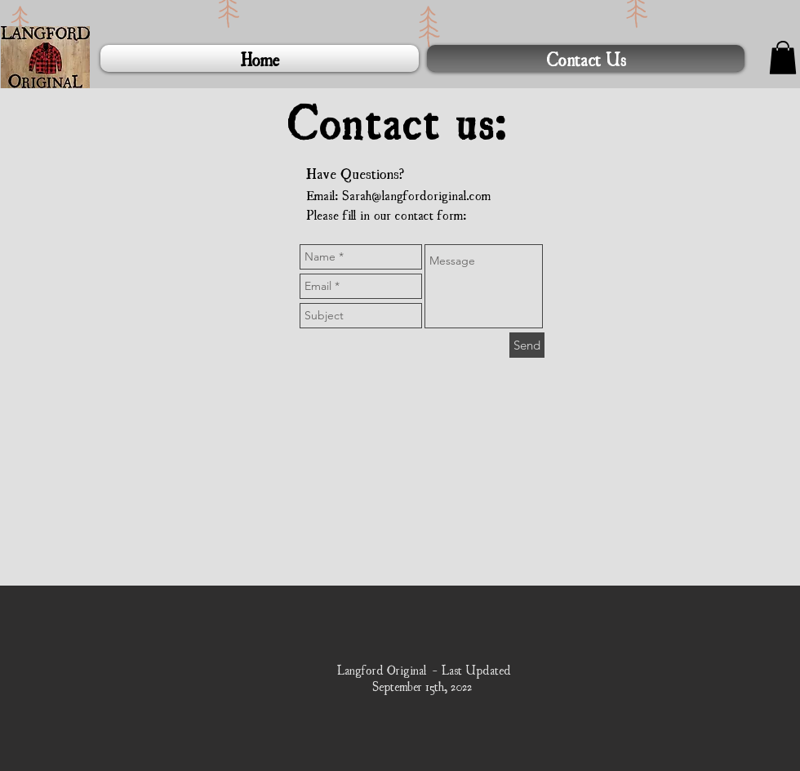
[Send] (526, 345)
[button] (783, 57)
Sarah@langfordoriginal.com (416, 194)
